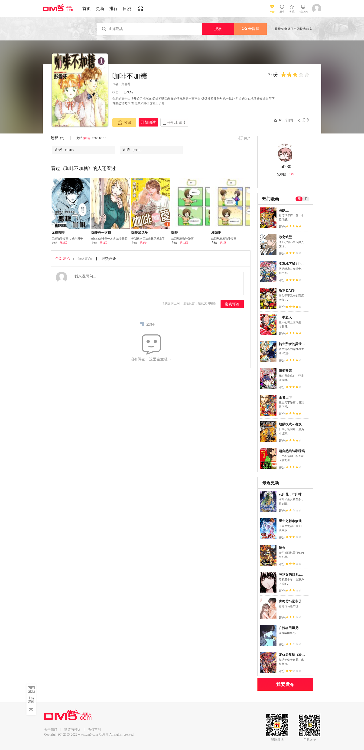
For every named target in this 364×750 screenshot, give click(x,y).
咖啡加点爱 (139, 232)
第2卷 (87, 138)
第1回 (223, 242)
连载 (58, 138)
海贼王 (284, 210)
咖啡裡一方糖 (101, 232)
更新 (100, 8)
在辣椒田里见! (289, 628)
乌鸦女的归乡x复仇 (292, 574)
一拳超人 (285, 317)
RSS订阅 (286, 120)
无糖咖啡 (58, 232)
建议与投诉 (72, 729)
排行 (113, 8)
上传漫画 (31, 699)
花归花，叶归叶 (290, 494)
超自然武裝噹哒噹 (292, 451)
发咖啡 (216, 232)
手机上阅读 (176, 122)
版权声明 (94, 729)
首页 (86, 8)
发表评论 (232, 304)
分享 (306, 120)
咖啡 (174, 232)
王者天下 (285, 397)
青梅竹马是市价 (290, 601)
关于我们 (50, 729)
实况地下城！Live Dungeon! (299, 264)
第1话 (63, 242)
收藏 (124, 122)
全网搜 (250, 29)
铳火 (282, 548)
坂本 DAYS (287, 290)
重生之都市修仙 (290, 521)
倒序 (247, 138)
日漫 (127, 8)
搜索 (218, 29)
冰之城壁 (285, 237)
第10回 (184, 242)
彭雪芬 (125, 84)
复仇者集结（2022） (293, 655)
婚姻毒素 (285, 371)
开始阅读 (148, 122)
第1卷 (132, 150)
